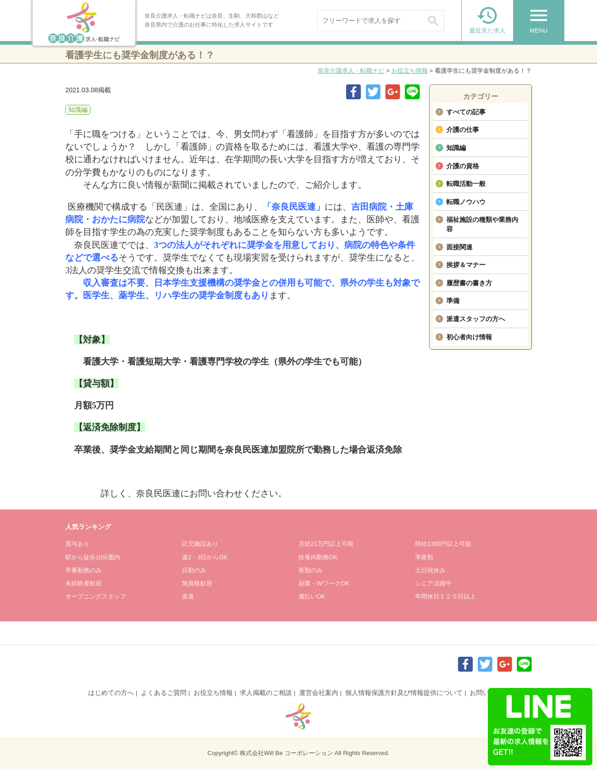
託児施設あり (200, 543)
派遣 (188, 596)
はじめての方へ (111, 692)
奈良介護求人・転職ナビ (351, 70)
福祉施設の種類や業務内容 (482, 224)
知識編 (456, 147)
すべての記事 (466, 112)
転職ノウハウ (466, 202)
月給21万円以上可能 (326, 543)
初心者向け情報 (469, 337)
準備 (452, 300)
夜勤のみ (310, 570)
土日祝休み (430, 570)
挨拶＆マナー (466, 264)
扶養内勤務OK (318, 557)
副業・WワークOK (323, 583)
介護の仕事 (462, 129)
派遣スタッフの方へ (475, 319)
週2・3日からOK (205, 557)
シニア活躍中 (433, 583)
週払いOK (312, 596)
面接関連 (459, 247)
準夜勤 (424, 557)
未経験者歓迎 (83, 583)
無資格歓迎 (197, 583)
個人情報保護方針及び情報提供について (404, 692)
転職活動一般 (466, 183)
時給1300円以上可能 (443, 543)
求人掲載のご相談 (266, 692)
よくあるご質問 (164, 692)
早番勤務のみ (83, 570)
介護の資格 (462, 166)
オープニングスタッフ (95, 596)
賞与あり (77, 543)
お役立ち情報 (409, 70)
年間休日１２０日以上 (445, 596)
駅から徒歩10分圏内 (92, 557)
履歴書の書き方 (469, 283)
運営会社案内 (318, 692)
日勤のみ (194, 570)
